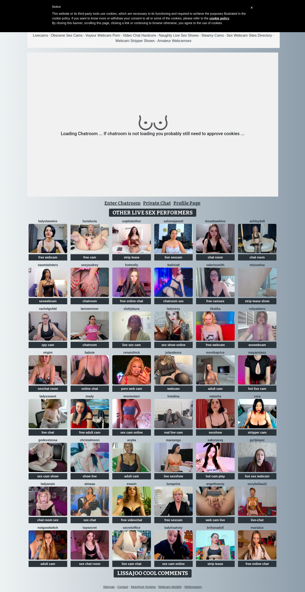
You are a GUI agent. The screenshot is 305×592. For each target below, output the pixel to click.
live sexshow (173, 476)
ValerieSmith (215, 265)
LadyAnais (48, 484)
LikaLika (215, 309)
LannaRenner (90, 309)
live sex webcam (257, 476)
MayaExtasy (257, 352)
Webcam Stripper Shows (135, 41)
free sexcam (173, 520)
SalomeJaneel (173, 221)
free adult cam (89, 432)
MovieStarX (131, 396)
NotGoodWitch (48, 527)
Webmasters (193, 587)
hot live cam (257, 388)
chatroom (90, 301)
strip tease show (257, 301)
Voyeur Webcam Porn (102, 35)
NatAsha (215, 396)
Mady (90, 396)
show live (90, 476)
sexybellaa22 (257, 484)
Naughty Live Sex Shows (179, 35)
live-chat (257, 520)
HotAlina (173, 396)
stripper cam (257, 432)
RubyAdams (257, 309)
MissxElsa (257, 265)
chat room (215, 257)
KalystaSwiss (47, 221)
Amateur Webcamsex (174, 41)
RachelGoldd (48, 309)
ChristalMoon (90, 440)
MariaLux (257, 527)
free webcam (47, 257)
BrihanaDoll (215, 527)
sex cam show (47, 476)
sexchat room (48, 388)
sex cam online (131, 432)
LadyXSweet (48, 396)
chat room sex (47, 520)
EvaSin (131, 484)
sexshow (215, 432)
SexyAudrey (89, 265)
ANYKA (131, 440)
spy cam (48, 345)
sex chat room (89, 564)
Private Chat (157, 203)
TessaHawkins (215, 221)
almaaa (89, 484)
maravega (173, 440)
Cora (257, 396)
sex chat (90, 520)
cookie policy (219, 18)
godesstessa (47, 440)
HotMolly (131, 265)
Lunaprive (173, 484)
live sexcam (173, 257)
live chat (48, 432)
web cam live (215, 520)
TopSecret (90, 527)
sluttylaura (132, 309)
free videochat (131, 520)
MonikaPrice (215, 352)
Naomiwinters (48, 265)
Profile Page (187, 203)
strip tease (131, 257)
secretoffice (131, 527)
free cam (89, 257)
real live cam (173, 432)
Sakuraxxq (215, 440)
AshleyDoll (257, 221)
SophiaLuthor (131, 221)
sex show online (173, 345)
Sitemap (109, 587)
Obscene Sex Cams (66, 35)
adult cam (215, 388)
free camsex (215, 301)
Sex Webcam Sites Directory (249, 35)
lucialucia (90, 221)
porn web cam (131, 388)
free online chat (131, 301)
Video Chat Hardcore (139, 35)
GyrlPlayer (257, 440)
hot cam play (215, 476)
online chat (89, 388)
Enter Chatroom (122, 203)
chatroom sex (173, 301)
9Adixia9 (173, 265)
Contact (122, 587)
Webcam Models (170, 587)
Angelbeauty (215, 484)
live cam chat (131, 564)
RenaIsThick (131, 352)
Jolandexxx (173, 352)
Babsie (90, 352)
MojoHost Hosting (143, 587)
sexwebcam (48, 301)
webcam (173, 388)
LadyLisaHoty (173, 527)
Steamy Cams (212, 35)
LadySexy (173, 309)
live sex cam (131, 345)
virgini (47, 352)
